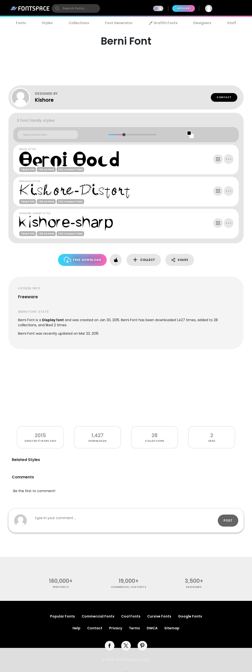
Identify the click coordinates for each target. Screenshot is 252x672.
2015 (40, 435)
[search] (76, 8)
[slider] (123, 134)
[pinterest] (142, 646)
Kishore (44, 99)
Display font (53, 320)
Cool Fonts (130, 616)
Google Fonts (190, 616)
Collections (79, 22)
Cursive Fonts (159, 616)
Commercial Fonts (98, 616)
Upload (183, 8)
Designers (202, 22)
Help (76, 628)
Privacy (115, 628)
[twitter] (126, 646)
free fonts (61, 587)
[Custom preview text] (48, 134)
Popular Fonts (62, 616)
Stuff (231, 22)
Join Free (230, 8)
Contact (224, 97)
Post (228, 520)
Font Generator (119, 22)
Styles (47, 22)
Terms (134, 628)
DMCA (152, 628)
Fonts (21, 22)
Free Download (82, 260)
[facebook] (109, 646)
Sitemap (171, 628)
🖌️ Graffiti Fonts (163, 22)
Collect (143, 260)
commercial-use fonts (128, 587)
